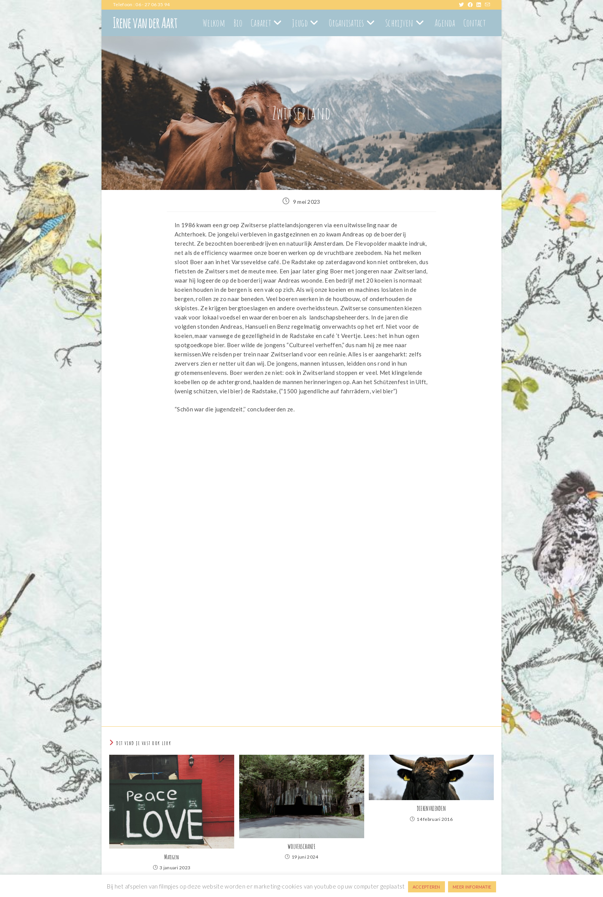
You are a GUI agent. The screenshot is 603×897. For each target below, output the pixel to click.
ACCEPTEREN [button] (426, 886)
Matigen (171, 857)
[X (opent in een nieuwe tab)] (463, 4)
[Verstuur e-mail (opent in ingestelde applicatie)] (487, 4)
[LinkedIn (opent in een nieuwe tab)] (480, 4)
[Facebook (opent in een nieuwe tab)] (472, 4)
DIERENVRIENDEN (431, 808)
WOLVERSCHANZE (301, 846)
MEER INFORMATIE (472, 886)
